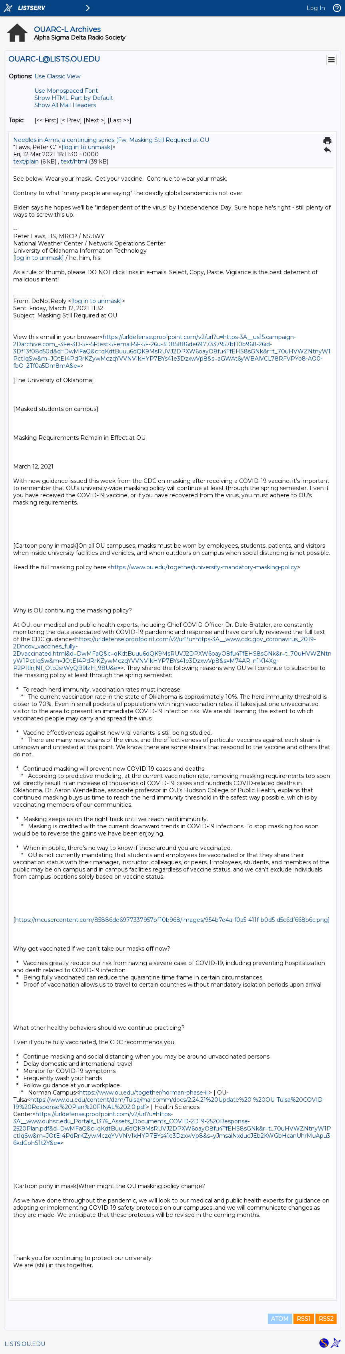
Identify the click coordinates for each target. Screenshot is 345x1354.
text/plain (26, 161)
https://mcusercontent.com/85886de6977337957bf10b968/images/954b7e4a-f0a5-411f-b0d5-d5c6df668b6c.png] (172, 919)
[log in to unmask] (87, 147)
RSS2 (326, 1318)
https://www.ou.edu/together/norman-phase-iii (144, 1092)
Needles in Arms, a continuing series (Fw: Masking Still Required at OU (111, 140)
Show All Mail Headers (65, 105)
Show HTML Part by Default (73, 98)
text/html (74, 161)
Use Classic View (57, 76)
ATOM (280, 1318)
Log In (316, 8)
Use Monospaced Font (66, 90)
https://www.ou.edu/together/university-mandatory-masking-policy (204, 567)
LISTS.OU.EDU (24, 1344)
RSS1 (304, 1318)
